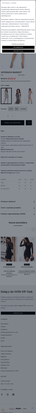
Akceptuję (18, 51)
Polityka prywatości (18, 44)
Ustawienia (18, 47)
